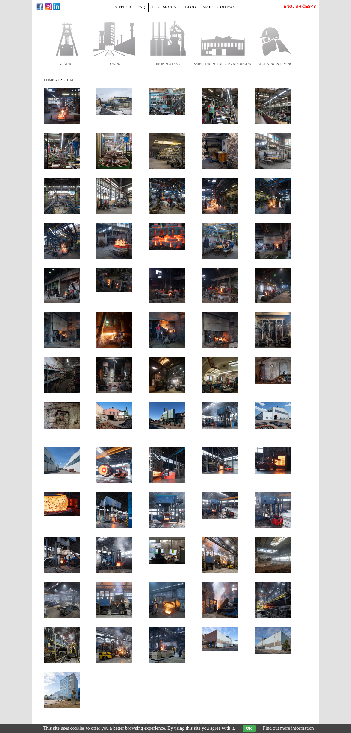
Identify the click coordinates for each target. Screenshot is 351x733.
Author (122, 7)
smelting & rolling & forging (223, 64)
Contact (226, 7)
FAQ (141, 7)
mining (66, 64)
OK (249, 728)
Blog (190, 7)
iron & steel (168, 64)
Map (206, 7)
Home (49, 80)
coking (115, 64)
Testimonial (165, 7)
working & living (275, 64)
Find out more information (288, 728)
